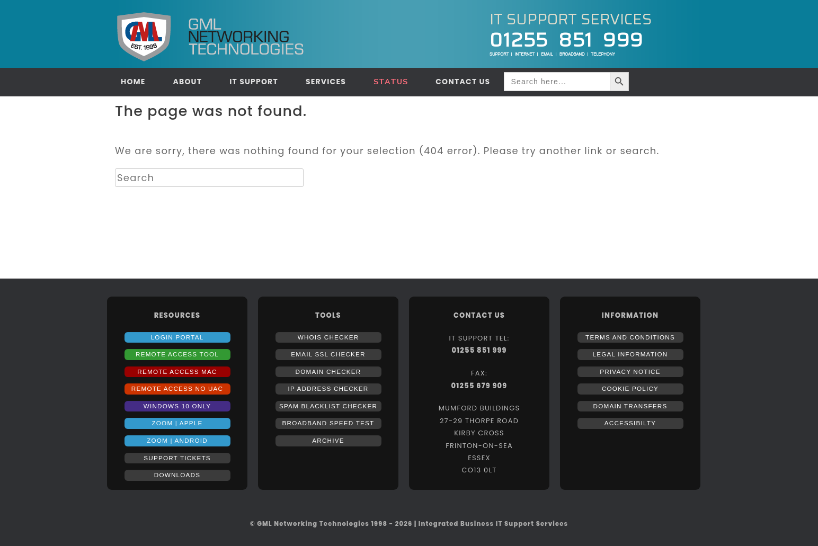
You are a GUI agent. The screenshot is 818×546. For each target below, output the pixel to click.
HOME (133, 81)
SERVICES (326, 81)
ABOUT (187, 81)
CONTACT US (462, 81)
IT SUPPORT (253, 81)
